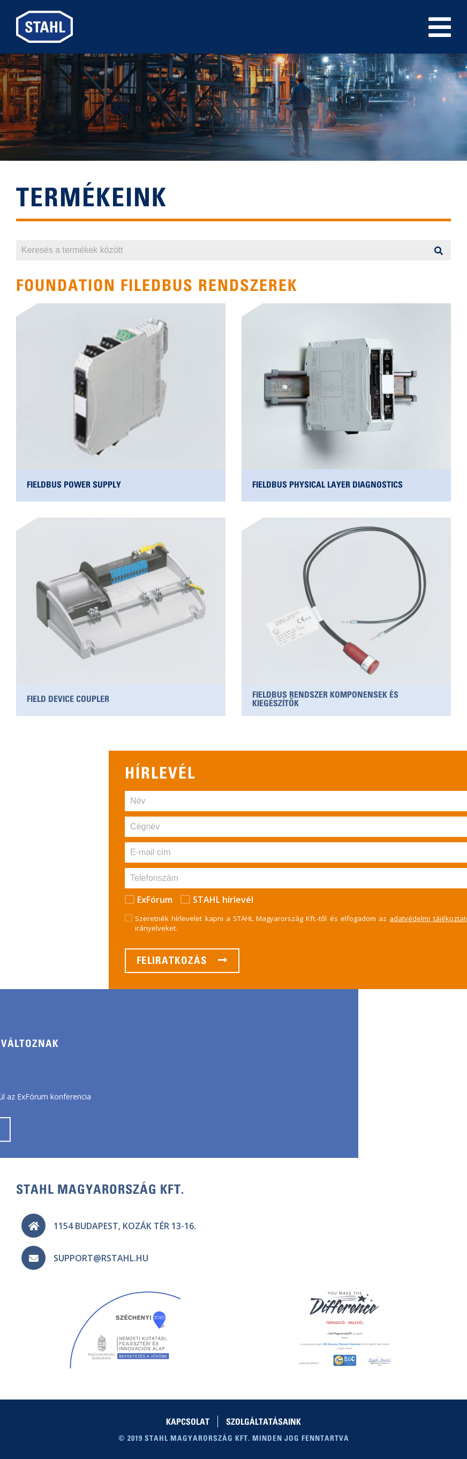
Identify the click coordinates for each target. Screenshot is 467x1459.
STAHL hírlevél (390, 900)
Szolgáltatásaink (263, 1422)
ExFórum (322, 900)
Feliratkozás (349, 961)
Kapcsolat (187, 1422)
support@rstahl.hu (101, 1258)
